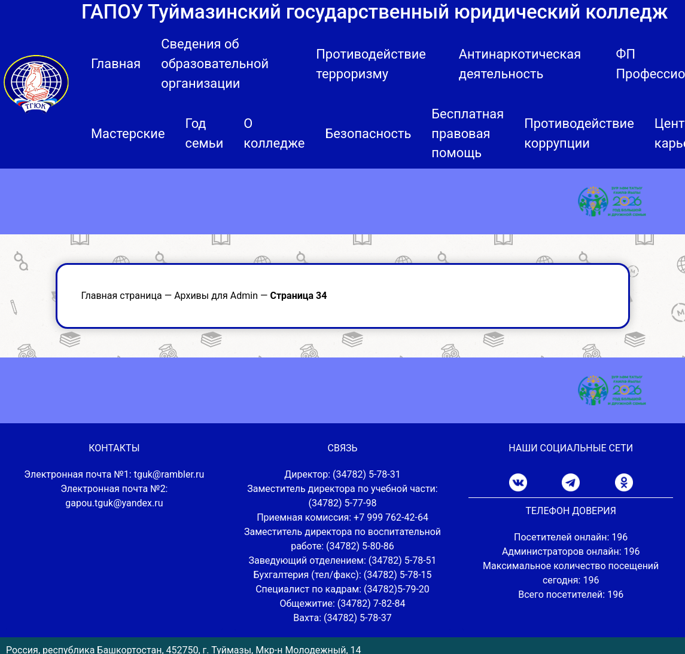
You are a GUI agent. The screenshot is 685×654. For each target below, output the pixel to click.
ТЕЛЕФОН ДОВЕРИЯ (570, 511)
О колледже (274, 133)
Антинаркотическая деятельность (520, 64)
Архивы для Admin (216, 295)
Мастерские (128, 133)
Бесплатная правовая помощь (467, 133)
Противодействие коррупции (579, 133)
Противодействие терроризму (371, 64)
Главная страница (121, 295)
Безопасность (368, 133)
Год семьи (204, 133)
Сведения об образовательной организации (215, 63)
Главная (116, 63)
